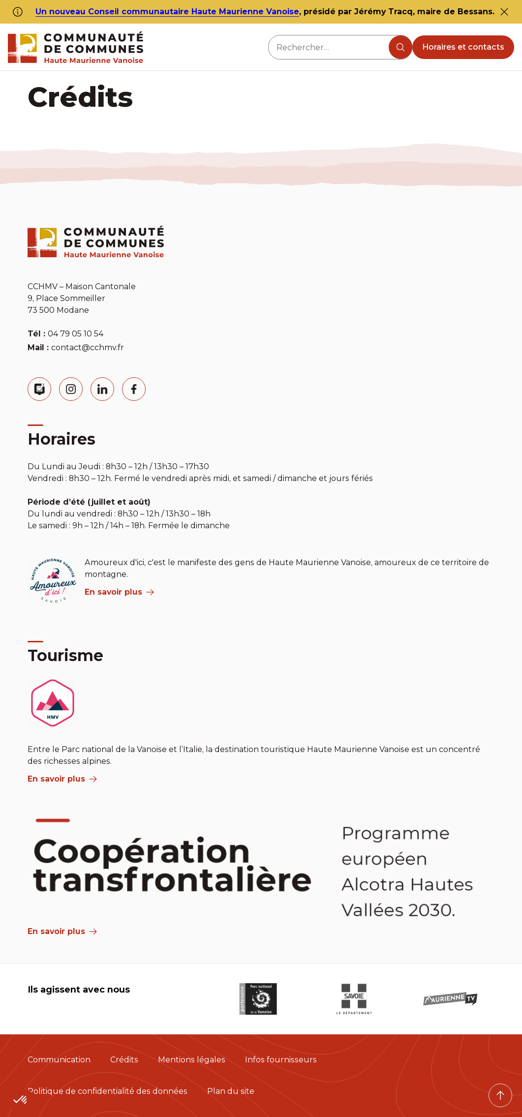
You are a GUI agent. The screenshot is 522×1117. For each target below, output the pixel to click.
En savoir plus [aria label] (119, 592)
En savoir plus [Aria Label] (62, 931)
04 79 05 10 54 (75, 333)
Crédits (124, 1059)
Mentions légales (191, 1059)
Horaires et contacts (463, 47)
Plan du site (230, 1091)
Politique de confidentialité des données (107, 1091)
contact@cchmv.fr (87, 347)
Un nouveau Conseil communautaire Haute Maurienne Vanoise (167, 11)
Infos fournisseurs (281, 1059)
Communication (59, 1059)
